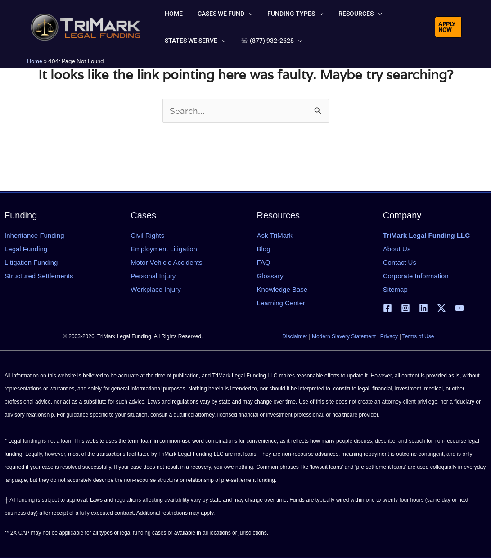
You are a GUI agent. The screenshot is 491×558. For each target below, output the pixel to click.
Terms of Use (418, 337)
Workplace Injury (155, 289)
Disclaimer (294, 337)
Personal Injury (153, 276)
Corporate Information (416, 276)
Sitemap (395, 289)
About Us (397, 249)
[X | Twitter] (441, 308)
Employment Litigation (164, 249)
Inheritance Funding (34, 235)
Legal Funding (26, 249)
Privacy (389, 337)
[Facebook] (387, 308)
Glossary (270, 276)
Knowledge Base (282, 289)
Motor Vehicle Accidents (166, 262)
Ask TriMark (275, 235)
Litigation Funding (31, 262)
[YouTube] (459, 308)
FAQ (263, 262)
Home (34, 61)
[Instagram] (405, 308)
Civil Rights (147, 235)
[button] (238, 13)
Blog (263, 249)
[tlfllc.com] (85, 26)
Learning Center (281, 303)
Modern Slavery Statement (344, 337)
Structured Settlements (39, 276)
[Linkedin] (423, 308)
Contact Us (399, 262)
